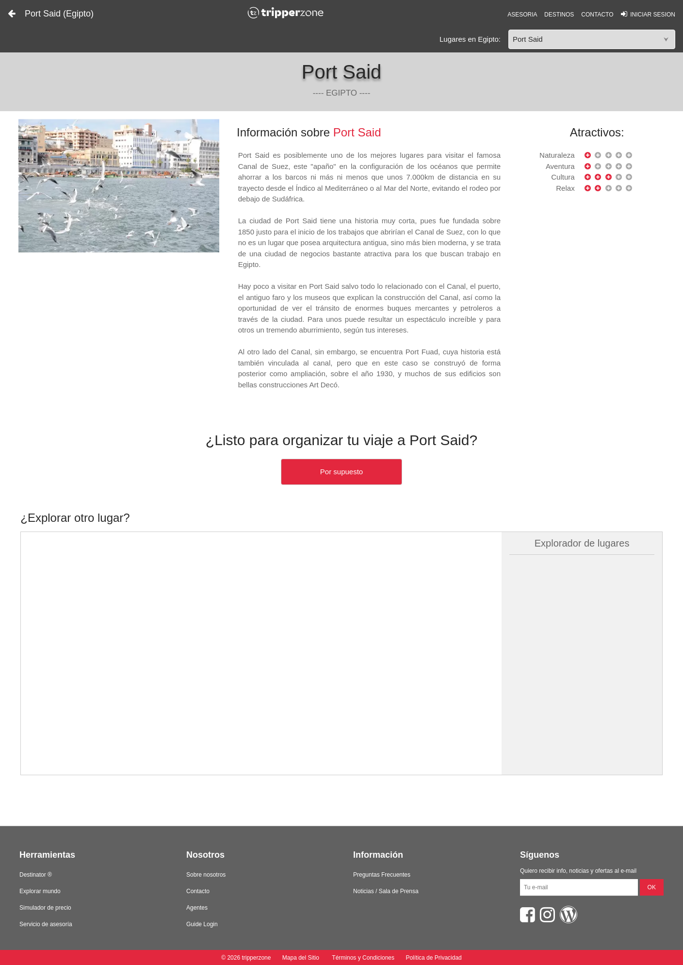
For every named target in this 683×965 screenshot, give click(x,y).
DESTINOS (559, 14)
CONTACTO (597, 14)
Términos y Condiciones (363, 957)
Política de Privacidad (433, 957)
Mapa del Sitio (300, 957)
